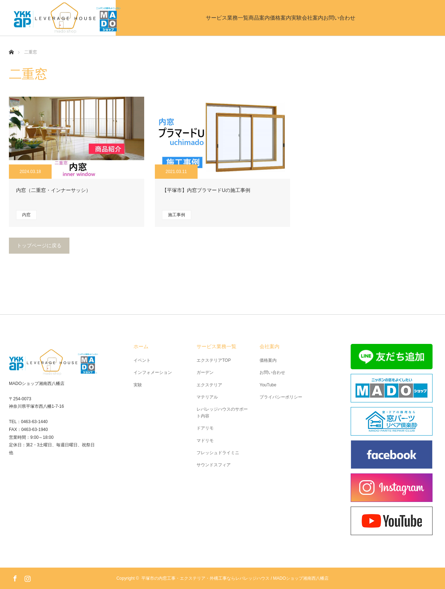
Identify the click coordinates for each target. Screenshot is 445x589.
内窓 (26, 214)
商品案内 (216, 18)
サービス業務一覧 (156, 18)
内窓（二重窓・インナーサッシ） (53, 190)
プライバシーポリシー (281, 397)
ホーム (141, 346)
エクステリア (209, 384)
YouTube (268, 384)
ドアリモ (205, 428)
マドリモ (205, 440)
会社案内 (355, 18)
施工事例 (176, 214)
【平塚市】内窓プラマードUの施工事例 (206, 190)
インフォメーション (153, 372)
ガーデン (205, 372)
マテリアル (207, 397)
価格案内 (266, 18)
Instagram (26, 577)
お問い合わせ (410, 18)
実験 (310, 18)
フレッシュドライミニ (218, 452)
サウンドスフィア (214, 464)
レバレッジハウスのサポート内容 (222, 412)
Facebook (14, 577)
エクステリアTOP (214, 360)
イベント (142, 360)
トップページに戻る (39, 245)
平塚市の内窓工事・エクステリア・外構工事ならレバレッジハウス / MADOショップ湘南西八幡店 (235, 578)
